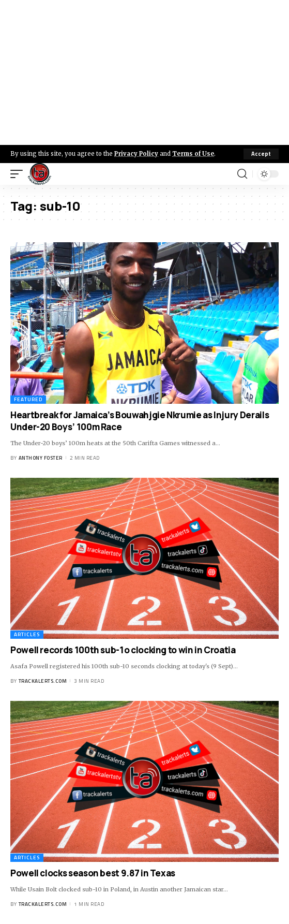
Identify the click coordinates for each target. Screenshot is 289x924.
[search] (242, 174)
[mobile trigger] (19, 174)
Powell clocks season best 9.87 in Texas (92, 873)
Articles (27, 634)
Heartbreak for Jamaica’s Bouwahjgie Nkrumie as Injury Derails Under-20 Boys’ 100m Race (139, 421)
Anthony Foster (41, 458)
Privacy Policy (136, 153)
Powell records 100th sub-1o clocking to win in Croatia (123, 650)
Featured (28, 399)
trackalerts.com (43, 681)
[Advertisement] (144, 72)
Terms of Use (193, 153)
